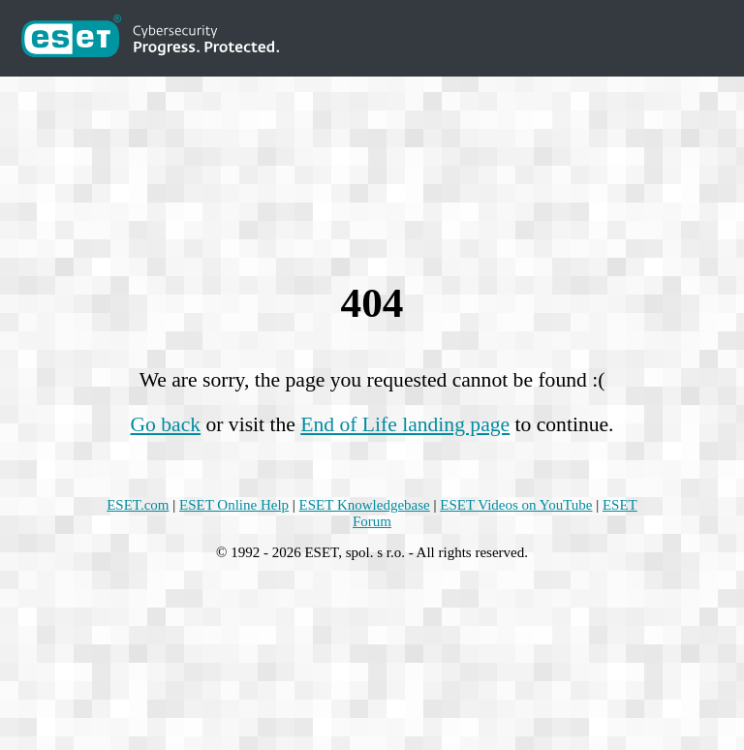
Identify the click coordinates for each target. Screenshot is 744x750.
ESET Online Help (234, 505)
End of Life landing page (405, 424)
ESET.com (138, 505)
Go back (166, 424)
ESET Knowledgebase (364, 505)
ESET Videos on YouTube (516, 505)
